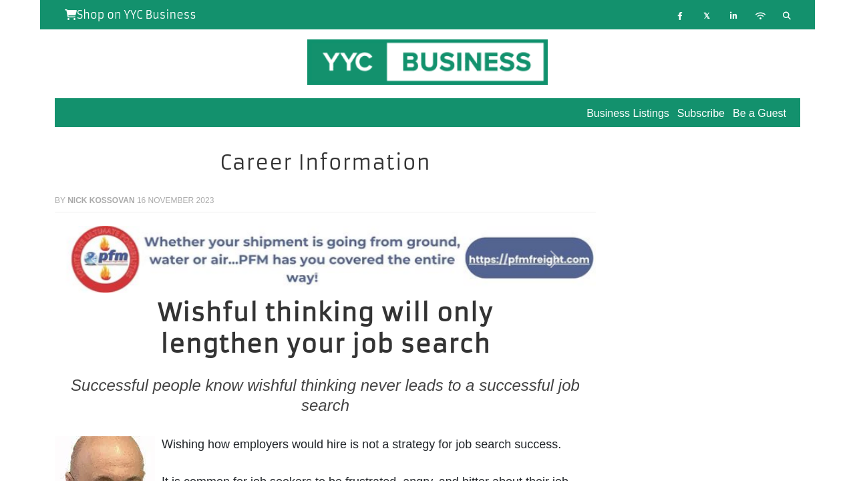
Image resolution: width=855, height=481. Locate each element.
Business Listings (627, 113)
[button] (95, 259)
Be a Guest (759, 113)
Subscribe (701, 113)
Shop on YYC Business (130, 14)
